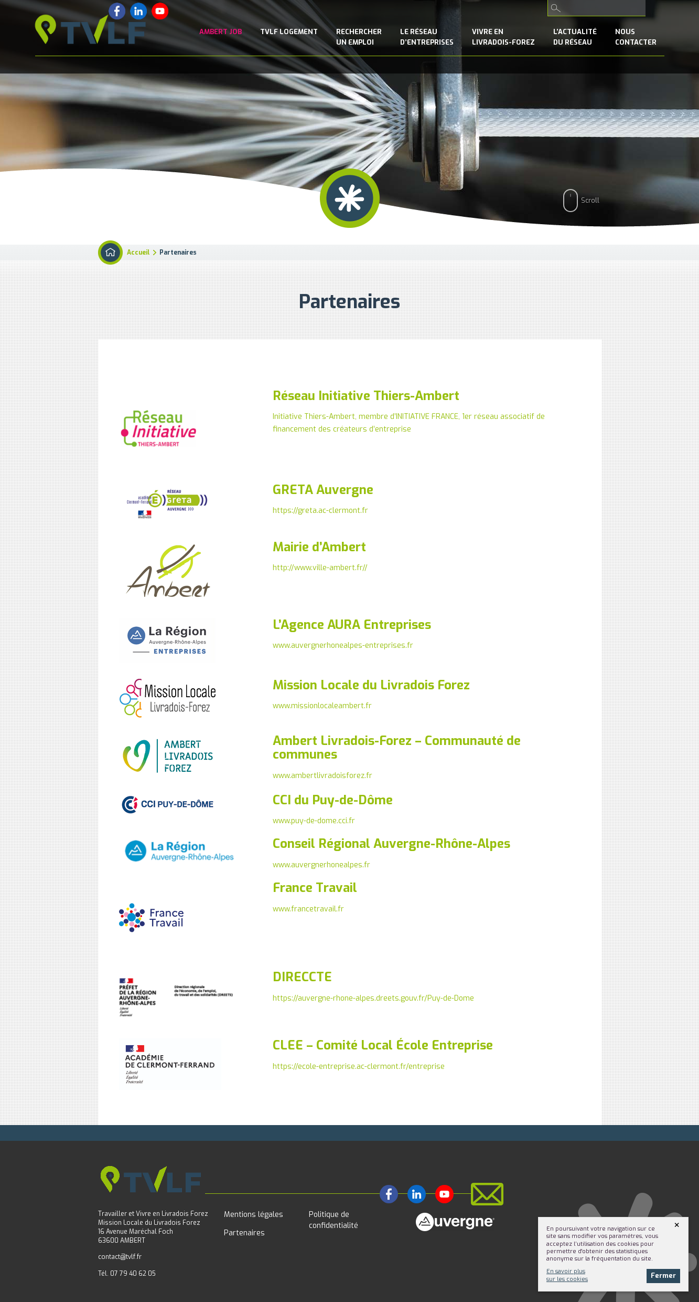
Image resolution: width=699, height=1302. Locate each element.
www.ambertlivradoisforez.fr (322, 776)
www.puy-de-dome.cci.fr (314, 821)
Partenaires (244, 1233)
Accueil (138, 252)
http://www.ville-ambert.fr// (320, 568)
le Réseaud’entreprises (427, 37)
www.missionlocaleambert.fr (322, 706)
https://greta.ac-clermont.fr (320, 511)
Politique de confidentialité (333, 1220)
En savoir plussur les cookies (567, 1275)
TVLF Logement (289, 31)
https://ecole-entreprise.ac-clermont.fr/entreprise (359, 1067)
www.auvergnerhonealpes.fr (321, 865)
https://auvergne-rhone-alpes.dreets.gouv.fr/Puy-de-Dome (373, 998)
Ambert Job (220, 31)
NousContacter (636, 37)
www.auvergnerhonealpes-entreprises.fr (343, 645)
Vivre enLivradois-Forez (503, 37)
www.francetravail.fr (308, 909)
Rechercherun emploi (359, 37)
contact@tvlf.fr (120, 1257)
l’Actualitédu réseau (575, 37)
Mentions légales (253, 1215)
